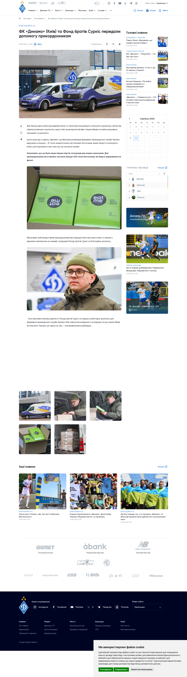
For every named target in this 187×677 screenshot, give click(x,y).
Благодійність (39, 18)
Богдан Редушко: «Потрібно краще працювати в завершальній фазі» (139, 86)
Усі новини (23, 652)
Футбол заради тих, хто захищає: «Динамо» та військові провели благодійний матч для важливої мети (144, 536)
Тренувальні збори (135, 52)
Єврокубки (131, 66)
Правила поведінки (79, 656)
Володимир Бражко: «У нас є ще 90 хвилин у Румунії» (141, 70)
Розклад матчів (77, 652)
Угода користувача (28, 668)
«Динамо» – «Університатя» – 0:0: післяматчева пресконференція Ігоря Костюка (141, 103)
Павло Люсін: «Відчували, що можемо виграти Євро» (139, 42)
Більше (162, 171)
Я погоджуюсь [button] (106, 669)
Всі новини (27, 18)
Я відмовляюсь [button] (121, 669)
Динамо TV (49, 652)
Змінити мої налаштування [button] (141, 669)
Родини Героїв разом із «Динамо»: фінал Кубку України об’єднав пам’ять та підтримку (91, 534)
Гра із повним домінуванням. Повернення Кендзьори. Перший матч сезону (145, 272)
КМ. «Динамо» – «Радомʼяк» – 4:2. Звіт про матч (139, 56)
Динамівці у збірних (135, 38)
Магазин (83, 11)
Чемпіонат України (27, 659)
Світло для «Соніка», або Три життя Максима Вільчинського (40, 534)
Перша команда (133, 269)
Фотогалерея (50, 656)
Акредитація (50, 659)
